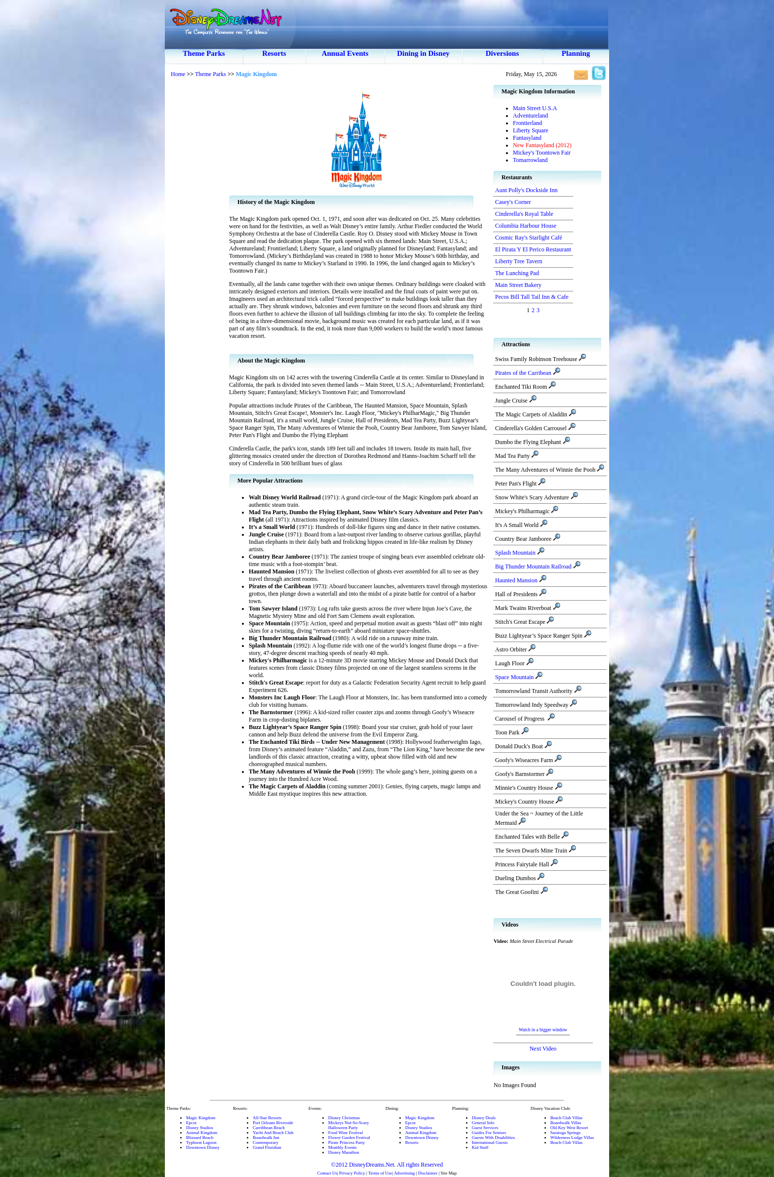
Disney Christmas (344, 1117)
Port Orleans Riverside (273, 1122)
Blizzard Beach (199, 1137)
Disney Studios (199, 1127)
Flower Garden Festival (349, 1137)
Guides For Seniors (489, 1132)
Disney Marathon (343, 1152)
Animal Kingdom (201, 1132)
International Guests (490, 1142)
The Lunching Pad (517, 273)
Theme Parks (204, 53)
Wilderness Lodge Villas (572, 1137)
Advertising (404, 1173)
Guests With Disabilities (493, 1137)
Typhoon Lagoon (201, 1142)
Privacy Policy (352, 1173)
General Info (483, 1122)
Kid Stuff (480, 1147)
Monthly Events (342, 1147)
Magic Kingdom (200, 1117)
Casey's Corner (513, 202)
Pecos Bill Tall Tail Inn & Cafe (532, 296)
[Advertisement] (197, 232)
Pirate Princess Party (346, 1142)
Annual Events (345, 53)
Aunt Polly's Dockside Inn (526, 190)
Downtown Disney (203, 1147)
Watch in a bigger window (543, 1029)
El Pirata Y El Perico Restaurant (533, 249)
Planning (576, 53)
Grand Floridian (267, 1147)
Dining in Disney (423, 53)
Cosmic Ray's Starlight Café (528, 237)
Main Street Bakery (518, 285)
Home (178, 74)
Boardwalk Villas (565, 1122)
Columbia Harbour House (525, 225)
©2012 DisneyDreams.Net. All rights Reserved (387, 1164)
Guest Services (485, 1127)
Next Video (543, 1048)
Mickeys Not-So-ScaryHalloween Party (348, 1125)
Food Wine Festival (345, 1132)
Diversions (502, 53)
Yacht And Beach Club (273, 1132)
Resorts (274, 53)
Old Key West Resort (569, 1127)
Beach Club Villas (566, 1117)
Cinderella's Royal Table (524, 213)
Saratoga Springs (565, 1132)
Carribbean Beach (269, 1127)
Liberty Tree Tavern (518, 261)
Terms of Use (380, 1173)
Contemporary (265, 1142)
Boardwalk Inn (266, 1137)
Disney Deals (484, 1117)
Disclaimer (428, 1173)
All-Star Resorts (267, 1117)
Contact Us (327, 1173)
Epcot (191, 1122)
